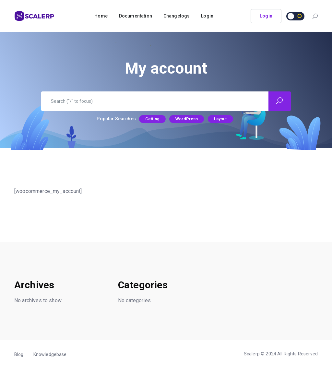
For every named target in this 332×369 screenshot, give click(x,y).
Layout (220, 118)
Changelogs (176, 15)
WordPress (186, 118)
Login (207, 15)
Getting (152, 118)
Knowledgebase (50, 354)
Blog (19, 354)
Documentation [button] (135, 15)
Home (101, 15)
